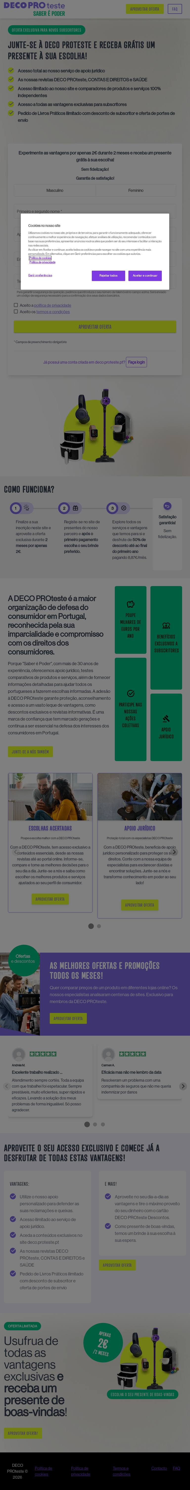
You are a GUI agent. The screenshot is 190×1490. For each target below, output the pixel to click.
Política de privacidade (42, 262)
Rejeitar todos (108, 275)
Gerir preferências (40, 275)
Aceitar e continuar (145, 275)
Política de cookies (40, 258)
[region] (95, 252)
